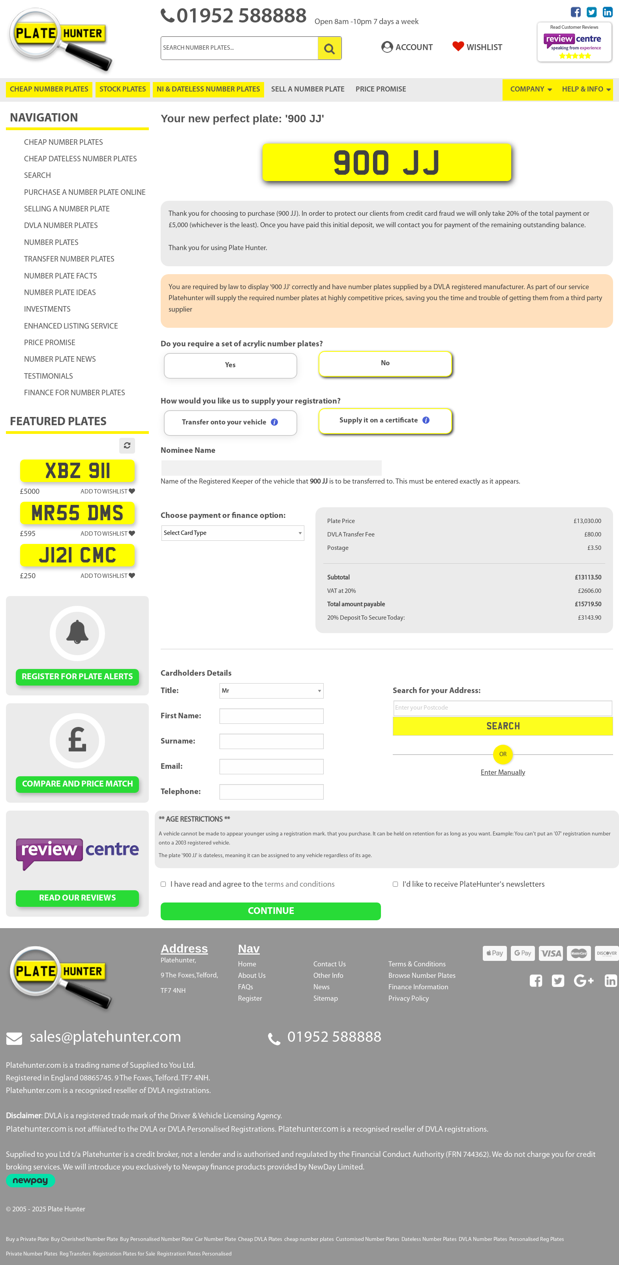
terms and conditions (299, 885)
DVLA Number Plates (483, 1240)
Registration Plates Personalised (194, 1254)
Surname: (178, 742)
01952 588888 (334, 1038)
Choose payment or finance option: (223, 516)
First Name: (181, 716)
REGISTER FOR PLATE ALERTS (77, 677)
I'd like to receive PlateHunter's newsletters (469, 885)
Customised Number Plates (368, 1240)
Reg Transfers (75, 1254)
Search (503, 726)
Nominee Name (188, 451)
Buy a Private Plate (27, 1240)
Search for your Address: (436, 691)
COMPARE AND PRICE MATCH (77, 784)
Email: (171, 767)
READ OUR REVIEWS (77, 898)
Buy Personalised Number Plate (156, 1240)
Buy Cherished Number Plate (84, 1240)
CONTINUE (271, 911)
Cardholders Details (196, 674)
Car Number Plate (215, 1240)
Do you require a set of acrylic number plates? (242, 344)
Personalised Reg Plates (536, 1240)
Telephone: (181, 792)
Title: (169, 691)
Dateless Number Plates (429, 1240)
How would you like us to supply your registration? (251, 401)
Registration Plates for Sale (124, 1254)
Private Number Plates (32, 1254)
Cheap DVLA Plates (260, 1240)
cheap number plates (309, 1240)
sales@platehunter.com (105, 1038)
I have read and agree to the (248, 885)
